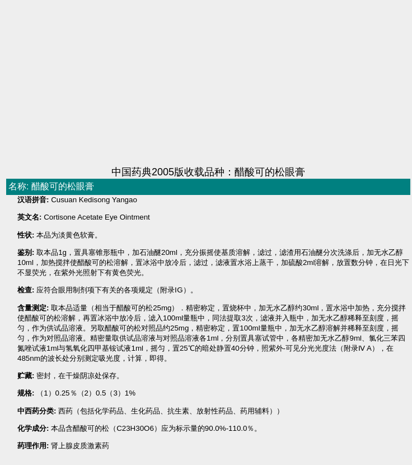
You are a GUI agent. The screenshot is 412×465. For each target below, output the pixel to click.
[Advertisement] (188, 84)
